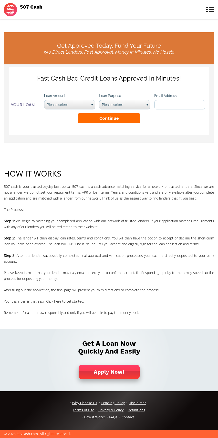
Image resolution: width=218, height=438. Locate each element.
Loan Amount (54, 96)
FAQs (113, 417)
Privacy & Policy (111, 410)
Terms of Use (83, 410)
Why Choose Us (84, 403)
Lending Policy (113, 403)
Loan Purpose (110, 96)
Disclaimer (137, 403)
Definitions (136, 410)
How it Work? (94, 417)
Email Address (165, 96)
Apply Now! (109, 372)
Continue (109, 118)
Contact (128, 417)
